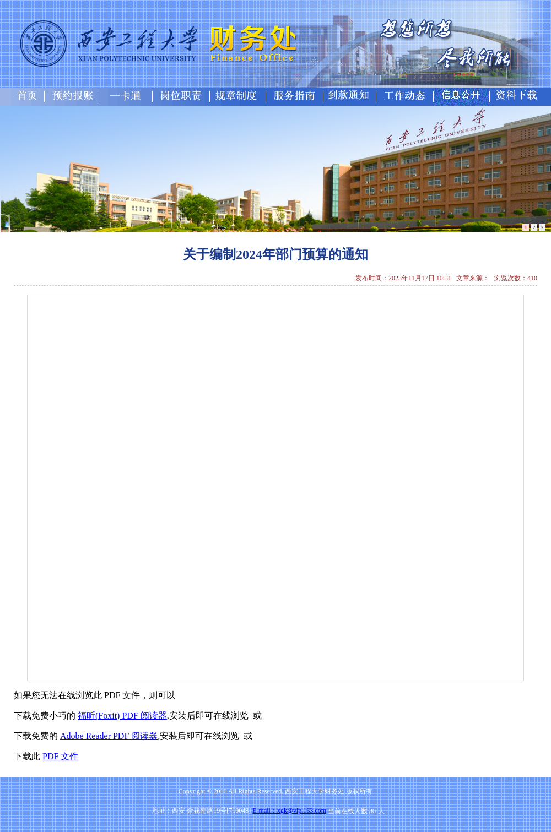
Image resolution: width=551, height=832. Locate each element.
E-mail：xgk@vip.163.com (289, 810)
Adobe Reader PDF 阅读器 (109, 736)
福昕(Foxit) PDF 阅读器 (122, 715)
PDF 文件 (60, 756)
